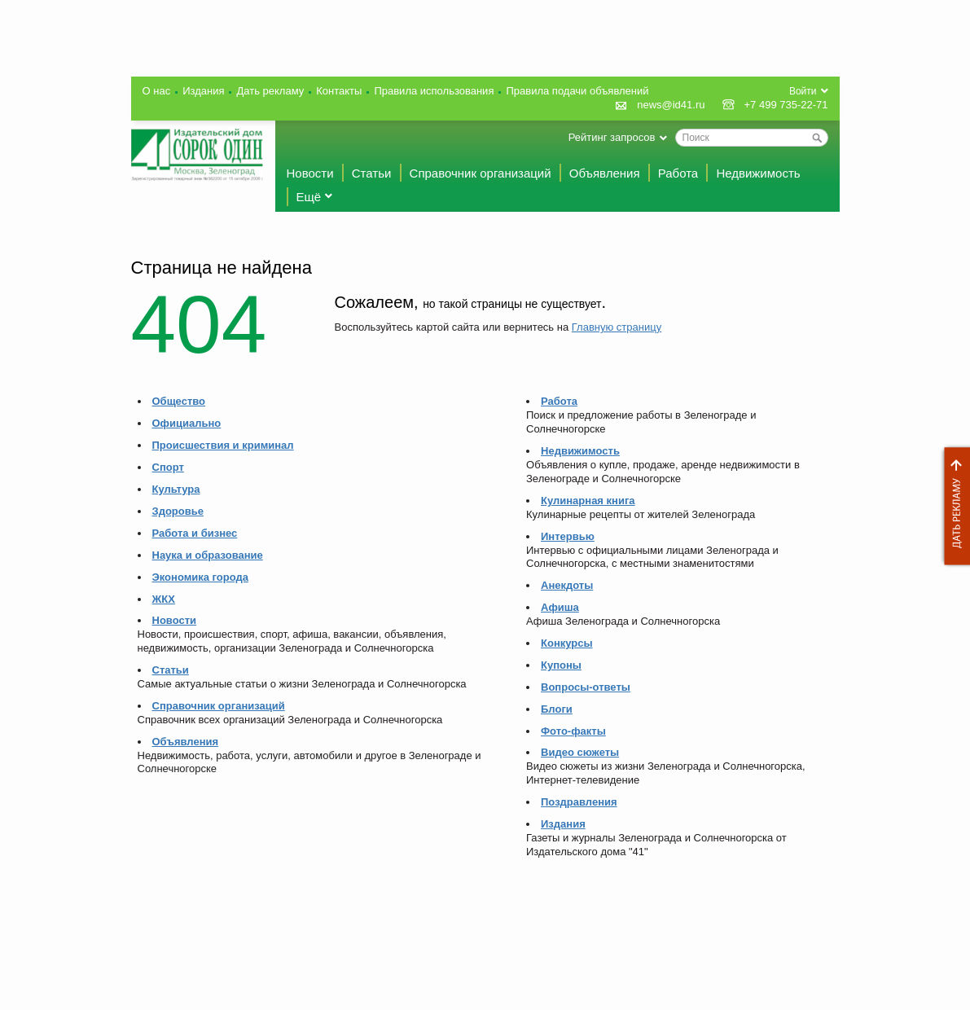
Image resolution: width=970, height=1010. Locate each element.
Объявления (604, 173)
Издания (203, 91)
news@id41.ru (670, 105)
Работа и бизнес (195, 533)
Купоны (561, 665)
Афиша (560, 607)
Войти (803, 91)
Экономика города (200, 577)
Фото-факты (573, 731)
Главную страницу (616, 327)
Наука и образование (207, 555)
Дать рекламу (953, 506)
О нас (157, 91)
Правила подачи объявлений (577, 91)
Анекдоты (567, 585)
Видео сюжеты (580, 752)
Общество (179, 401)
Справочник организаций (480, 173)
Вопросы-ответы (585, 687)
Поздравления (579, 802)
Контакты (339, 91)
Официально (187, 423)
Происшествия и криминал (223, 445)
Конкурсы (567, 643)
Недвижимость (758, 173)
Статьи (372, 173)
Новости (310, 173)
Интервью (568, 536)
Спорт (168, 467)
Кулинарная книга (588, 500)
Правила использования (434, 91)
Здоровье (178, 511)
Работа (678, 173)
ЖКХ (163, 599)
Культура (176, 489)
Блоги (557, 709)
